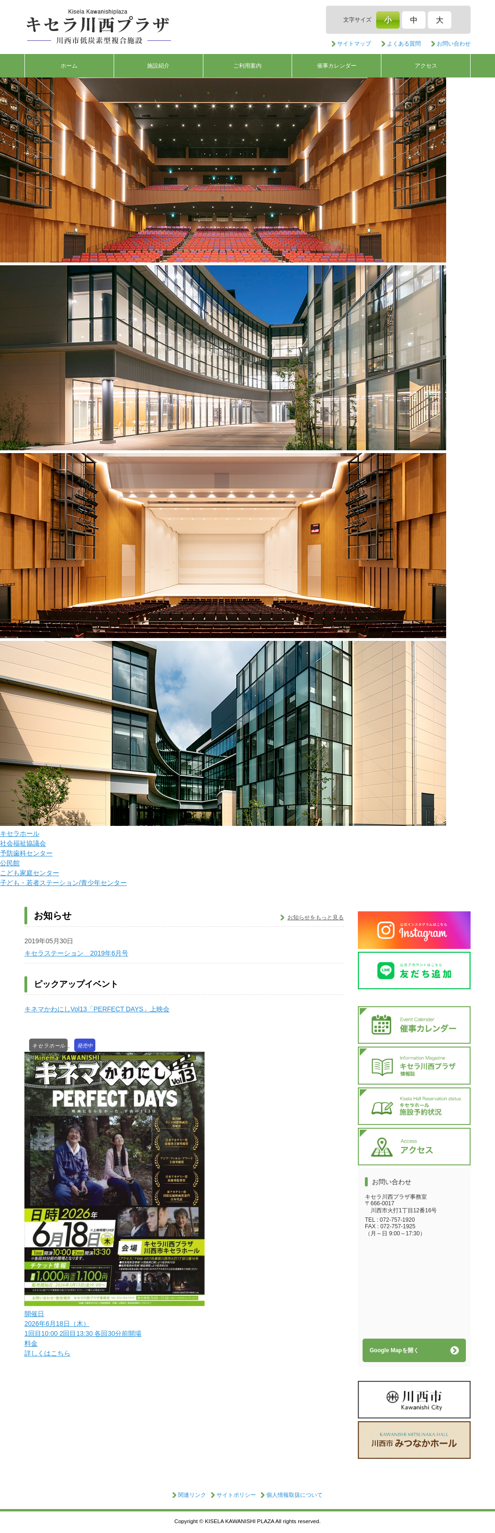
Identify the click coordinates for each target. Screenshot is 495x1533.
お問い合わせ (454, 43)
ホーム (69, 65)
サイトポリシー (236, 1495)
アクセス (426, 65)
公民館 (10, 863)
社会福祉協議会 (23, 843)
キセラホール (19, 833)
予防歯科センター (26, 853)
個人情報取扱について (294, 1495)
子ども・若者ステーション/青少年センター (63, 882)
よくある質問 (404, 43)
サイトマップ (354, 43)
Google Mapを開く (394, 1350)
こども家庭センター (29, 873)
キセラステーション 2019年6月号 (76, 953)
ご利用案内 (247, 65)
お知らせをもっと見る (315, 917)
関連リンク (192, 1495)
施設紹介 (158, 65)
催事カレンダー (336, 65)
